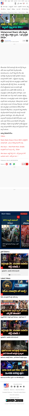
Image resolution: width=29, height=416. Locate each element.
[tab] (9, 274)
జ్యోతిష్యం (13, 9)
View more (24, 214)
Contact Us (6, 390)
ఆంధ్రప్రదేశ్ (20, 6)
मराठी (12, 1)
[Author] (2, 41)
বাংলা (19, 1)
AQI (21, 3)
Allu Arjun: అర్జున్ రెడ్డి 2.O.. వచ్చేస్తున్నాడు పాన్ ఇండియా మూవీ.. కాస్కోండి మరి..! (13, 155)
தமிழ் (26, 1)
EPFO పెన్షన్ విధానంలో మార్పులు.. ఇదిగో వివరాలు (11, 245)
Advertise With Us (20, 390)
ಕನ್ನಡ (9, 1)
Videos (3, 136)
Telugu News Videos (12, 12)
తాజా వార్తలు (5, 6)
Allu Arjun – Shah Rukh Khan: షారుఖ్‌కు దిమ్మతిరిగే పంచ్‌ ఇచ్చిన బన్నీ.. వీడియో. (13, 148)
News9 (2, 1)
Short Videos (5, 213)
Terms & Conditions (14, 395)
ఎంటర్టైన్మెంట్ (11, 6)
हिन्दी (6, 1)
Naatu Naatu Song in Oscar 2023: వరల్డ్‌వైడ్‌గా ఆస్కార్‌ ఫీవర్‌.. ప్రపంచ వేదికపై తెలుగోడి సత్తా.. (14, 141)
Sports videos (21, 12)
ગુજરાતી (15, 1)
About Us (12, 390)
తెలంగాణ (24, 6)
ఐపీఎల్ (15, 6)
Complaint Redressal (7, 392)
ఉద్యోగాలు (4, 9)
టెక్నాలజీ (8, 9)
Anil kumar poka (8, 40)
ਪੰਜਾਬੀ (23, 1)
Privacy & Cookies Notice (19, 392)
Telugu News (4, 12)
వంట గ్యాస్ (18, 9)
